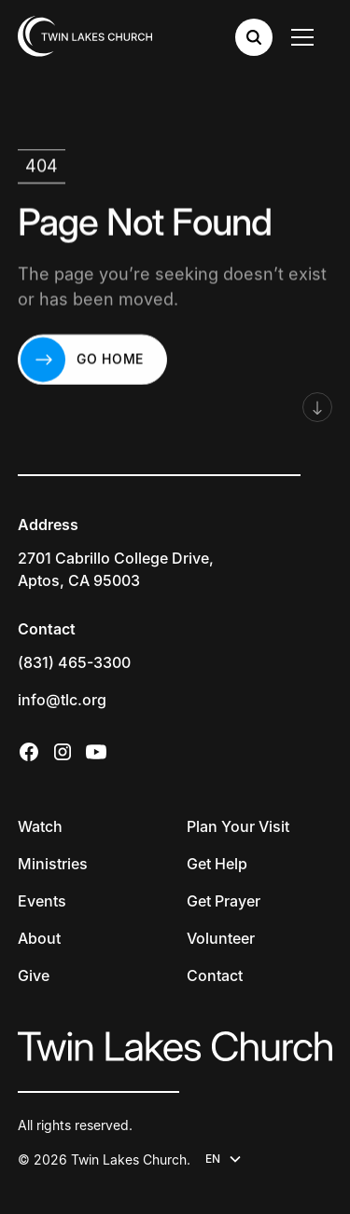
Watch (40, 826)
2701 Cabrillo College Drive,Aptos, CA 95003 (116, 569)
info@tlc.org (62, 699)
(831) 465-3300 (74, 662)
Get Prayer (223, 901)
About (39, 938)
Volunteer (221, 938)
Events (42, 901)
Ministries (53, 863)
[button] (306, 37)
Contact (215, 975)
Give (33, 975)
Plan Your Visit (238, 826)
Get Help (217, 863)
